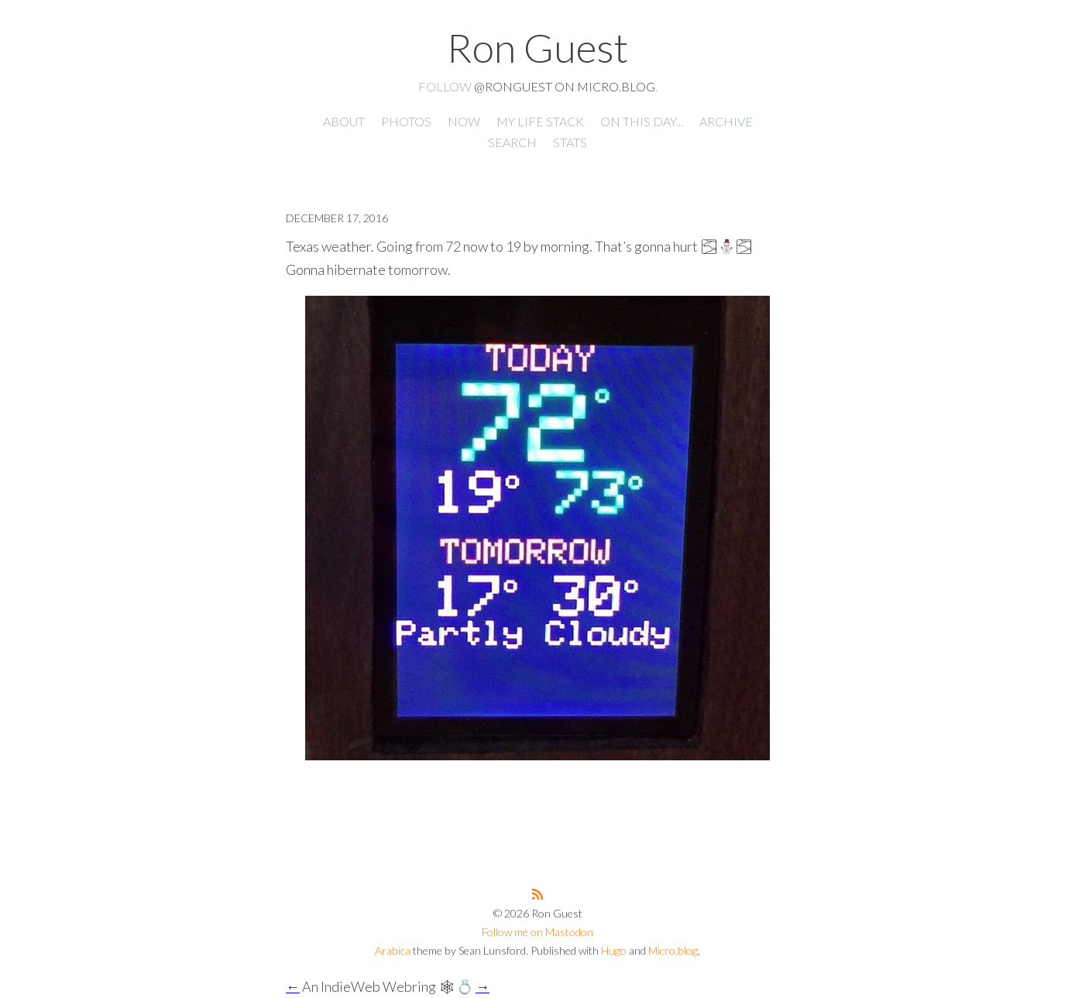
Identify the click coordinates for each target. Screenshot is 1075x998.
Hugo (614, 950)
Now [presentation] (464, 121)
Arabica (392, 950)
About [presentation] (344, 121)
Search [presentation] (512, 142)
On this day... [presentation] (641, 121)
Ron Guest (537, 47)
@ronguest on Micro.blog (564, 86)
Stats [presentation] (570, 142)
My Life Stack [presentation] (540, 121)
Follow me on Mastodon (537, 931)
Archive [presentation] (726, 121)
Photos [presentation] (406, 121)
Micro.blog (673, 950)
